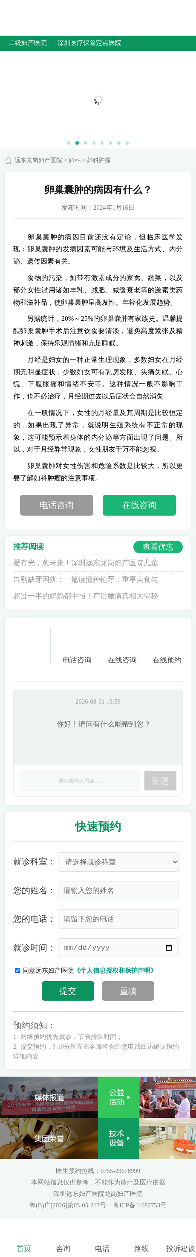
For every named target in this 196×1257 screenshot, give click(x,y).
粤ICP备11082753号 (140, 1205)
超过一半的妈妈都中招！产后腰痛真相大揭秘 (85, 596)
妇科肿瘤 (99, 160)
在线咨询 (139, 505)
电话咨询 (57, 505)
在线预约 (167, 646)
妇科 (75, 160)
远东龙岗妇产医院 (38, 160)
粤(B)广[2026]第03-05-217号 (68, 1205)
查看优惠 (158, 547)
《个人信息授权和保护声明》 (115, 970)
